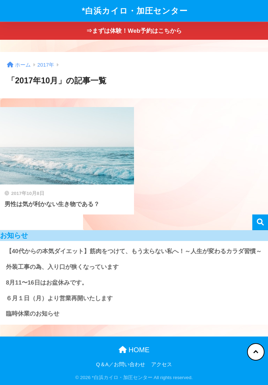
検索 (260, 222)
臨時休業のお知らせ (32, 313)
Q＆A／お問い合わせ (120, 364)
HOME (134, 350)
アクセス (161, 364)
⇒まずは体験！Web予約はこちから (134, 31)
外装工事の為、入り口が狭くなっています (62, 267)
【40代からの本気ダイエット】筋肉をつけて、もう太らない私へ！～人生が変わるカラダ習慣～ (134, 251)
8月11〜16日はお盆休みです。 (47, 282)
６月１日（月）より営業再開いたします (59, 298)
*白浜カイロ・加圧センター (135, 10)
